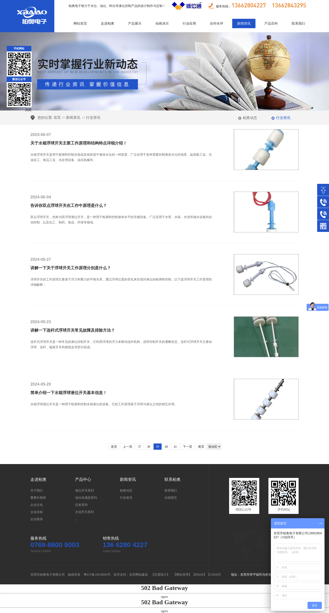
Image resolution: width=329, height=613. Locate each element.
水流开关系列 (84, 512)
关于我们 (36, 490)
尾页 (201, 446)
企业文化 (36, 505)
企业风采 (36, 519)
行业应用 (189, 23)
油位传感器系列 (86, 497)
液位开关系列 (84, 490)
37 (139, 446)
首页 (57, 117)
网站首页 (80, 23)
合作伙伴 (216, 23)
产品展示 (134, 23)
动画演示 (162, 23)
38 (148, 446)
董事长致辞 (38, 497)
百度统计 (160, 574)
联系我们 (298, 23)
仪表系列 (81, 505)
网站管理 (182, 574)
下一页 (187, 446)
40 (166, 446)
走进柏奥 (107, 23)
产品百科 (271, 23)
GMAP (214, 574)
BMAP (199, 574)
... (76, 519)
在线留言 (170, 497)
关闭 (28, 110)
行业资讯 (93, 117)
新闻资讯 (244, 23)
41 (175, 446)
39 (157, 446)
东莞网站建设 (138, 574)
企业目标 (36, 512)
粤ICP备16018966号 (97, 574)
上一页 (127, 446)
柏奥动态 (250, 118)
